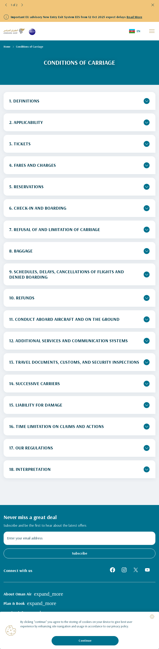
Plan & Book (30, 603)
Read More (134, 17)
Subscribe (79, 553)
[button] (6, 5)
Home (7, 46)
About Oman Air (33, 594)
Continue (85, 640)
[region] (79, 630)
